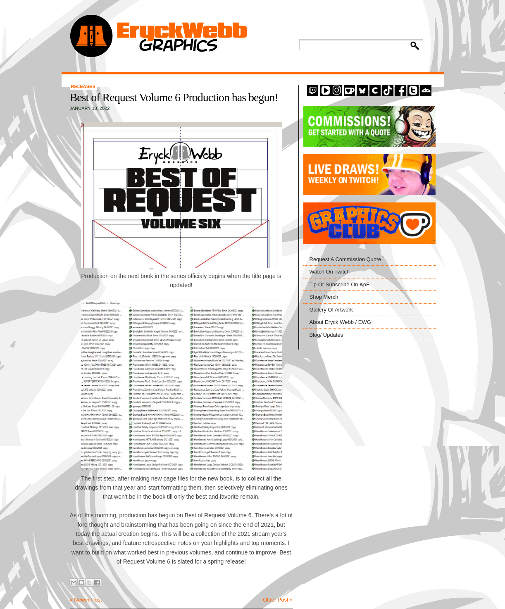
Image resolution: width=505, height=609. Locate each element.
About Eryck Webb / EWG (340, 322)
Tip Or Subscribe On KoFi (340, 284)
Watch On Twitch (330, 272)
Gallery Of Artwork (331, 310)
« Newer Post (86, 600)
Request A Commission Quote (345, 259)
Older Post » (278, 600)
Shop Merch (324, 297)
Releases (83, 86)
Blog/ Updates (326, 335)
